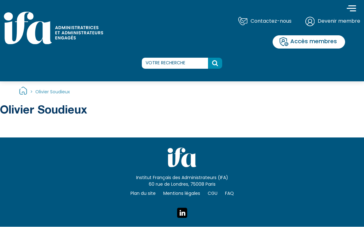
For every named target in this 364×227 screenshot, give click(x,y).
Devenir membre (339, 21)
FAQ (229, 193)
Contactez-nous (271, 21)
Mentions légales (181, 193)
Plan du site (143, 193)
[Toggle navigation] (351, 9)
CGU (212, 193)
